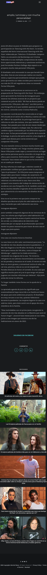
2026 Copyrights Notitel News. (9, 565)
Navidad (27, 567)
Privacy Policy (37, 565)
